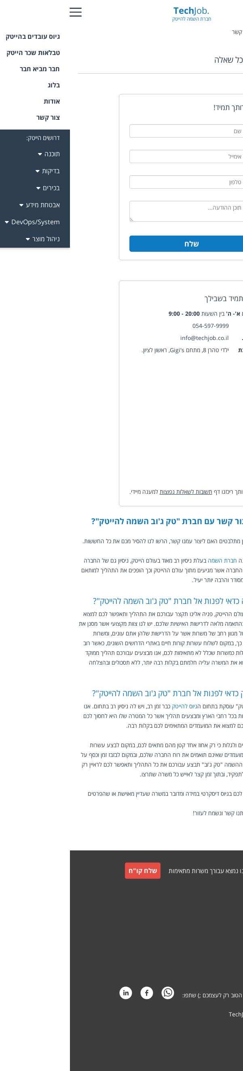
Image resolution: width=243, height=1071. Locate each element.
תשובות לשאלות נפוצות (116, 491)
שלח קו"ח (73, 870)
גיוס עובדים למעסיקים (208, 891)
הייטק (208, 580)
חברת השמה (152, 560)
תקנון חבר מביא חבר (210, 948)
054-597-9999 (141, 325)
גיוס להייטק (114, 706)
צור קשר (223, 909)
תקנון (227, 929)
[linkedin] (55, 995)
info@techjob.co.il (134, 338)
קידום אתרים (219, 1029)
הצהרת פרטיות (216, 967)
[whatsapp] (97, 995)
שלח (121, 244)
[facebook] (76, 995)
